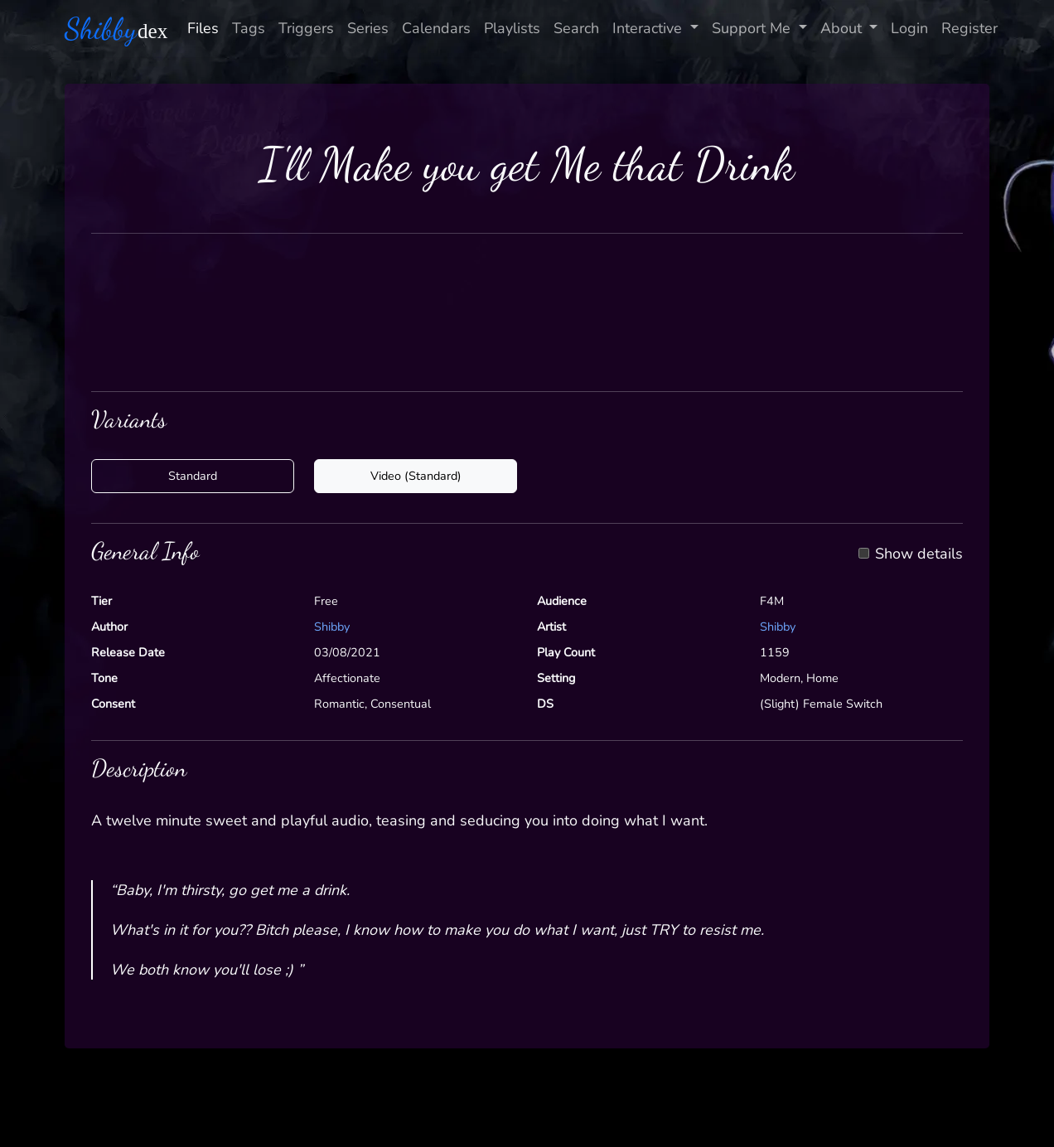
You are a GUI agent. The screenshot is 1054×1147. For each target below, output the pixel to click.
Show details (919, 554)
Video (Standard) (416, 475)
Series (368, 28)
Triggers (306, 28)
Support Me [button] (753, 28)
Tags (248, 28)
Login (909, 28)
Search (576, 28)
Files (203, 28)
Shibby (332, 626)
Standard (192, 475)
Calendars (436, 28)
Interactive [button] (649, 28)
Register (969, 28)
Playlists (512, 28)
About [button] (843, 28)
